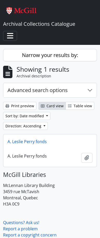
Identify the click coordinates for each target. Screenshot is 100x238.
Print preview (19, 105)
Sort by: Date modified (25, 115)
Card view (52, 105)
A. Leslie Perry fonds (27, 141)
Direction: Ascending (23, 126)
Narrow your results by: (50, 55)
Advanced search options (37, 90)
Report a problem (20, 229)
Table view (80, 105)
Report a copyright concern (30, 235)
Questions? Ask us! (21, 222)
